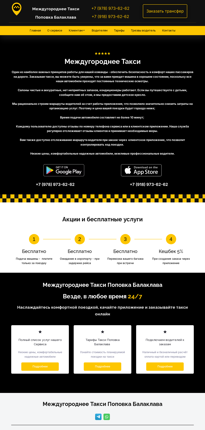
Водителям (99, 30)
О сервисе (54, 30)
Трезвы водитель (143, 30)
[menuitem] (35, 30)
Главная (35, 30)
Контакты (168, 30)
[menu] (103, 30)
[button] (77, 30)
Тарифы (119, 30)
